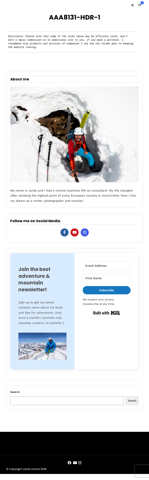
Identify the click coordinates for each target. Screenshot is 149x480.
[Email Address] (107, 266)
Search (15, 392)
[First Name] (107, 278)
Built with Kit (106, 313)
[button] (42, 347)
